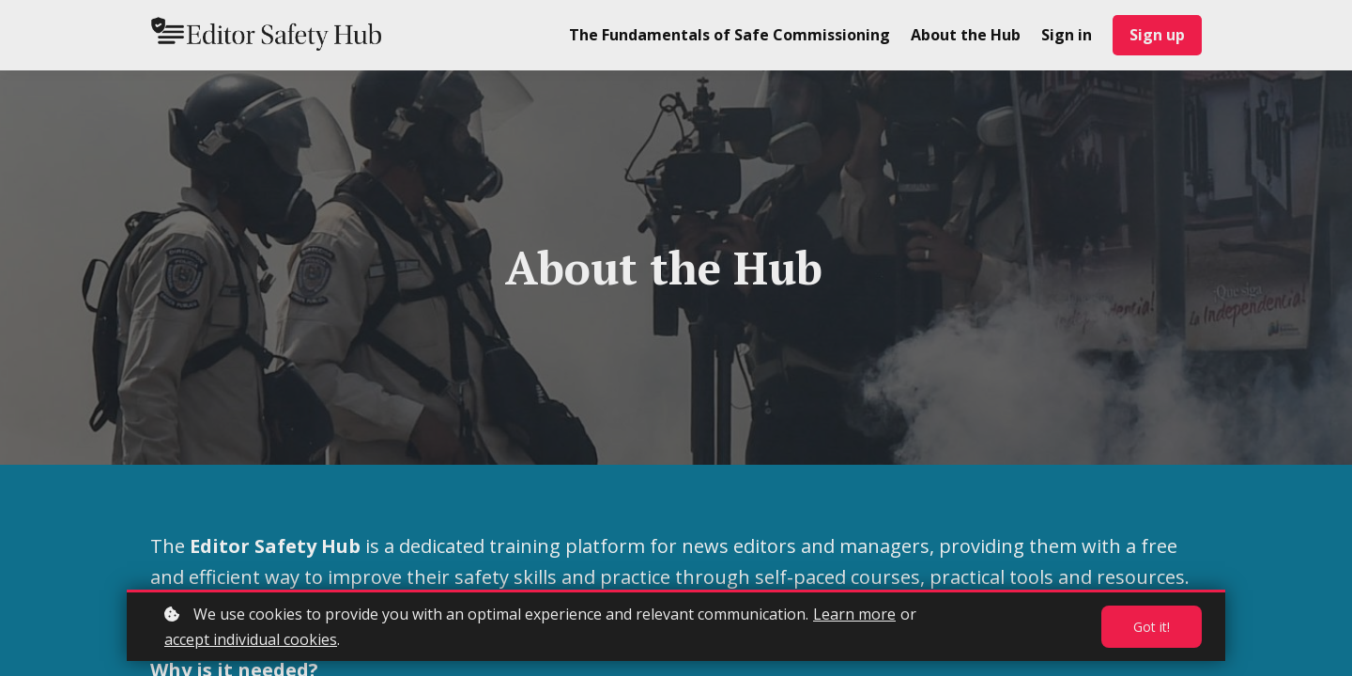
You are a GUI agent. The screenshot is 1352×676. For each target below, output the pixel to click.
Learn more (854, 614)
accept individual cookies (250, 639)
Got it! (1151, 627)
